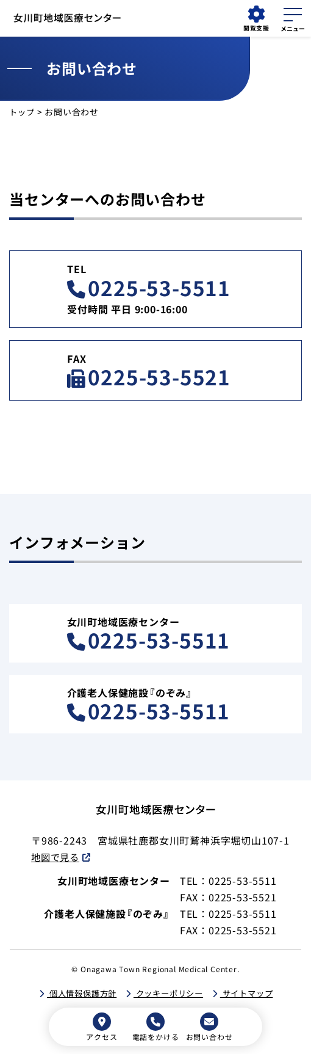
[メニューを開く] (292, 17)
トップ (22, 112)
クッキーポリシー (169, 993)
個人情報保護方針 (77, 993)
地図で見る (56, 856)
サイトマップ (252, 993)
